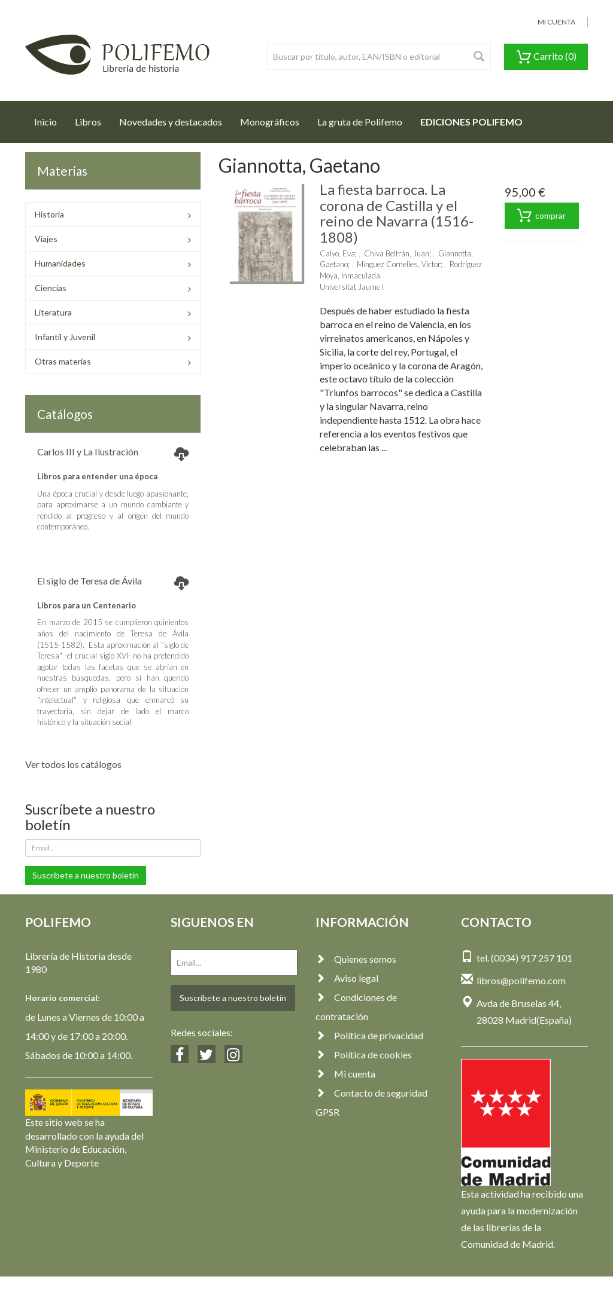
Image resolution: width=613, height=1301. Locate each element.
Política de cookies (363, 1054)
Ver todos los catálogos (73, 764)
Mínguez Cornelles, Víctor (399, 264)
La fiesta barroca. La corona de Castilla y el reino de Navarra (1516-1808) (397, 212)
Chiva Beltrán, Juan (396, 253)
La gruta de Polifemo (359, 121)
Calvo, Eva (337, 253)
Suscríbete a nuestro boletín (85, 875)
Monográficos (269, 121)
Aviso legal (346, 978)
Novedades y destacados (170, 121)
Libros (88, 121)
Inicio (50, 118)
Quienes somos (355, 959)
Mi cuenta (345, 1073)
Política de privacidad (369, 1035)
